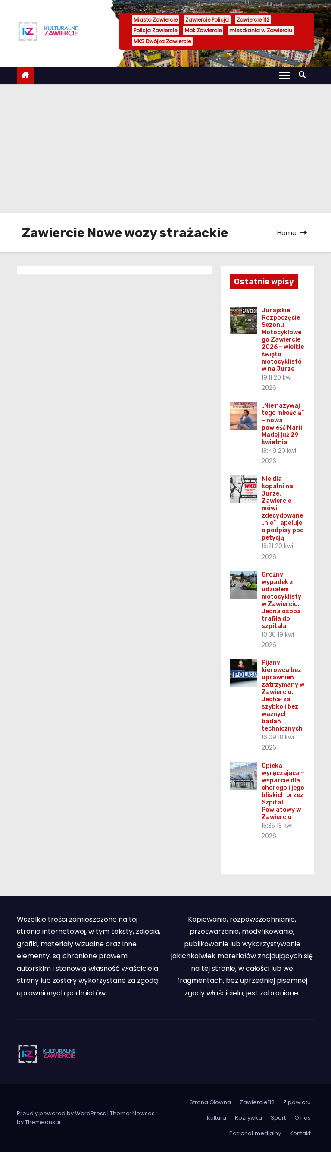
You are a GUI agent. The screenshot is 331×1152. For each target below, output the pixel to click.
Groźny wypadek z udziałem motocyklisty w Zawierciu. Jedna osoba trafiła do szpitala (281, 600)
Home (287, 232)
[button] (304, 75)
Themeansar (43, 1122)
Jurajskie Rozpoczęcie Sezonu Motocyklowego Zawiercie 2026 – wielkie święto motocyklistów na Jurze (283, 340)
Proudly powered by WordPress (62, 1113)
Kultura (216, 1118)
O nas (302, 1118)
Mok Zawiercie (203, 30)
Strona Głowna (210, 1102)
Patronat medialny (255, 1133)
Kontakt (300, 1133)
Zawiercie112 (257, 1102)
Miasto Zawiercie (156, 19)
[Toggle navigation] (284, 75)
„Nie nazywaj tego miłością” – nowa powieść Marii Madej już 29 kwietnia (283, 424)
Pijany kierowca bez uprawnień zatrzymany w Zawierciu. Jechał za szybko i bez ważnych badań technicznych (283, 695)
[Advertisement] (165, 148)
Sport (278, 1118)
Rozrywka (248, 1118)
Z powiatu (297, 1102)
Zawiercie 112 (253, 19)
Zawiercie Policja (207, 19)
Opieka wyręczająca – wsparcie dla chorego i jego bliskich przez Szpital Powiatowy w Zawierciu (283, 791)
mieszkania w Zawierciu (260, 30)
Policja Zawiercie (155, 30)
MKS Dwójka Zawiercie (162, 41)
